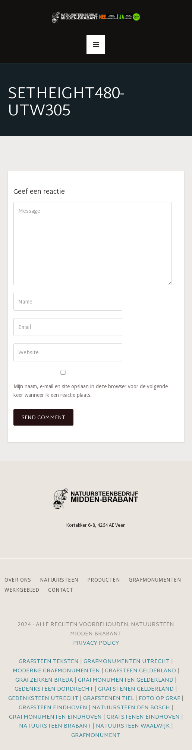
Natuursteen (59, 580)
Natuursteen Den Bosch (131, 708)
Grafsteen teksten (49, 662)
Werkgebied (21, 590)
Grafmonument (95, 736)
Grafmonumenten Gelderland (125, 680)
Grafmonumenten (155, 580)
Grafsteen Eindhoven (53, 708)
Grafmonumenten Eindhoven (55, 717)
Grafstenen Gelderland (136, 689)
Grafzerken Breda (44, 680)
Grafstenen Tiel (108, 699)
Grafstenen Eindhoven (143, 717)
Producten (103, 580)
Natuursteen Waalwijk (133, 726)
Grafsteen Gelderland (140, 671)
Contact (60, 590)
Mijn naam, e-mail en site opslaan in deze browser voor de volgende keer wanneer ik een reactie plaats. (90, 390)
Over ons (17, 580)
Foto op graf (159, 699)
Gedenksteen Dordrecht (54, 689)
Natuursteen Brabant (55, 726)
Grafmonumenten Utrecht (127, 662)
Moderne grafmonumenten (56, 671)
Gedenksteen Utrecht (44, 699)
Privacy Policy (96, 643)
